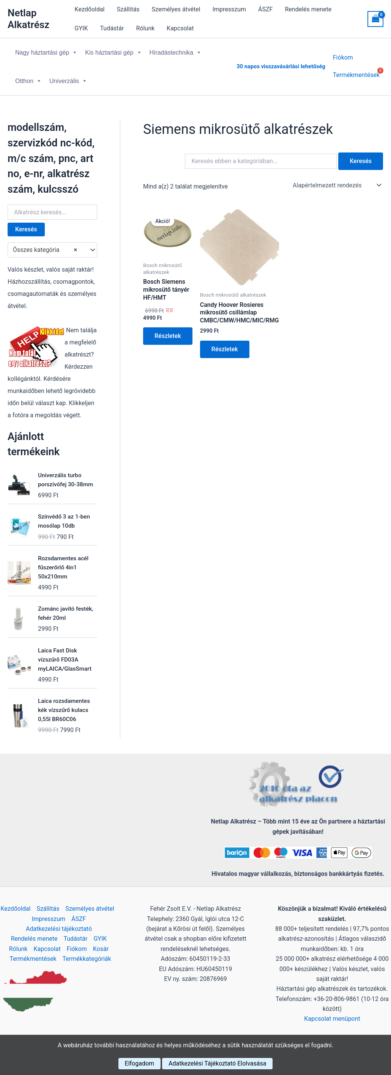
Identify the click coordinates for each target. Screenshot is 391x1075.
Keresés (26, 229)
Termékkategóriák (87, 958)
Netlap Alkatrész (28, 18)
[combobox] (52, 250)
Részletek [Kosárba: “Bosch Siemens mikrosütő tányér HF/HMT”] (168, 335)
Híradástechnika (176, 52)
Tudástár (112, 28)
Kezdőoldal (90, 9)
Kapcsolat (180, 28)
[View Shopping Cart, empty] (375, 19)
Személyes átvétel (176, 9)
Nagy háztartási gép (46, 52)
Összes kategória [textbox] (45, 250)
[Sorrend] (336, 185)
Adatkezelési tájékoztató (59, 928)
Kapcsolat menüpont (332, 1018)
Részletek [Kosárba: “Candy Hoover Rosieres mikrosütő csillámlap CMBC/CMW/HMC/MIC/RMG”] (224, 349)
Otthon (28, 81)
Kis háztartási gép (113, 52)
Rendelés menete (308, 9)
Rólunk (145, 28)
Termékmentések (32, 958)
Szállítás (128, 9)
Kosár (101, 948)
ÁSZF (265, 9)
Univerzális (68, 81)
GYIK (81, 28)
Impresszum (229, 9)
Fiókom (343, 61)
